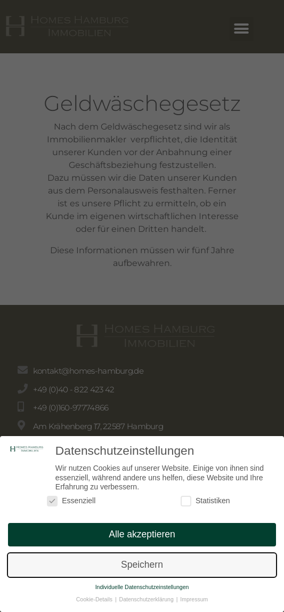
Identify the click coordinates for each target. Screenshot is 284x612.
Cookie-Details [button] (95, 603)
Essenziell (71, 505)
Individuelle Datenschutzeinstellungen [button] (142, 591)
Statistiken (205, 505)
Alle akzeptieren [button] (142, 538)
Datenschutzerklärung (147, 603)
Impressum (194, 603)
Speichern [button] (142, 568)
